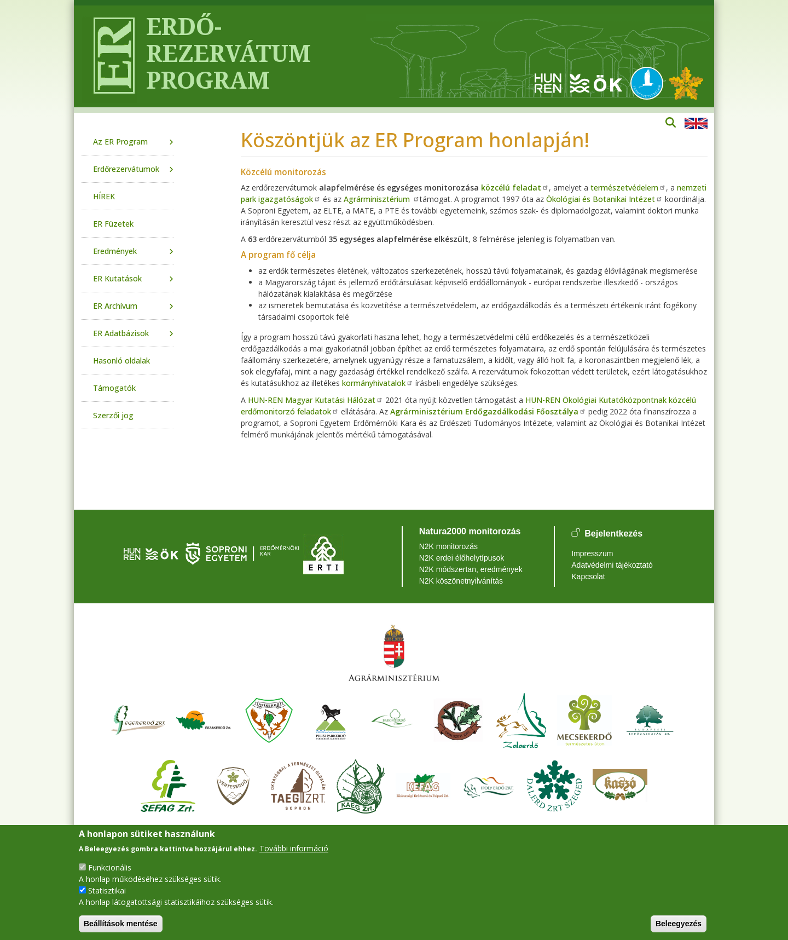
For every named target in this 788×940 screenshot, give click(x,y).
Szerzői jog (113, 415)
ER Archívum (115, 306)
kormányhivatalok (377, 383)
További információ (293, 848)
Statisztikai (107, 890)
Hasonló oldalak (121, 360)
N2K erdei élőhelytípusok (462, 557)
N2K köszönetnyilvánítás (461, 580)
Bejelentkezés (613, 533)
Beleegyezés (679, 923)
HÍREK (104, 196)
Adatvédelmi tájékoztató (612, 565)
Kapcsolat (588, 576)
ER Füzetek (113, 223)
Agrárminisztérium (382, 199)
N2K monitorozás (448, 546)
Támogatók (114, 388)
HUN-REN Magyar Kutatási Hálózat (315, 400)
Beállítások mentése (121, 923)
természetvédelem (628, 187)
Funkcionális (109, 867)
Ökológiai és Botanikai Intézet (604, 199)
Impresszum (592, 553)
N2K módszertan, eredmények (471, 569)
